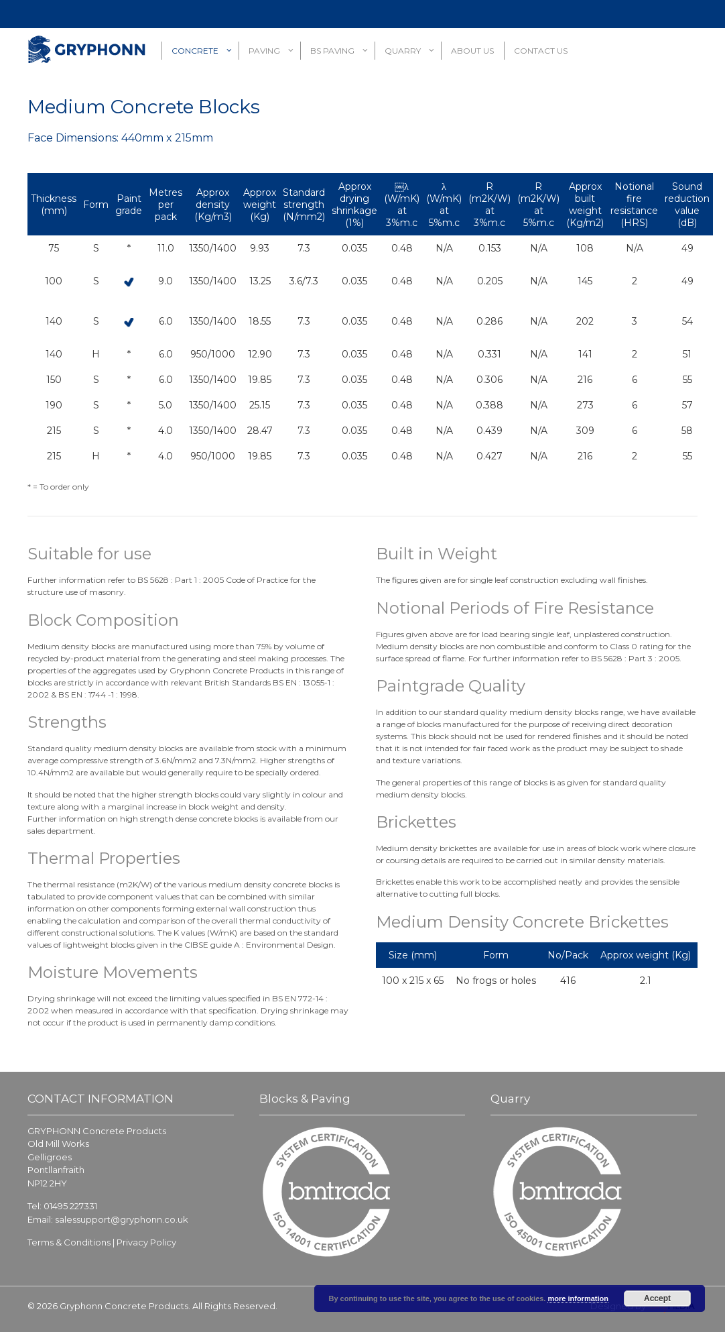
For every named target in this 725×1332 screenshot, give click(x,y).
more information (577, 1298)
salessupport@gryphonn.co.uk (121, 1219)
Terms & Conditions (69, 1242)
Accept (657, 1298)
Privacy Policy (146, 1242)
